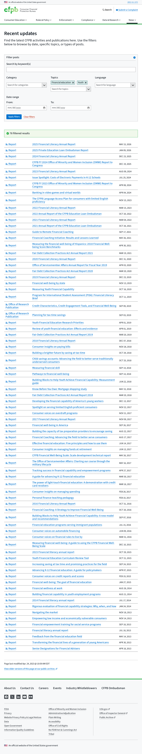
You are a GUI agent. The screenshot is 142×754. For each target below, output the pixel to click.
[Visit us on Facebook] (6, 696)
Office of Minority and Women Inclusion (67, 709)
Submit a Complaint (127, 10)
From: (9, 102)
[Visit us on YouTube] (24, 696)
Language (100, 77)
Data (6, 721)
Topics (54, 77)
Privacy (8, 713)
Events (57, 688)
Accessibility (54, 721)
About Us (10, 688)
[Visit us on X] (12, 696)
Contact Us (27, 688)
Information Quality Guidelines (19, 730)
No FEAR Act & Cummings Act (63, 730)
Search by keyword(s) (18, 64)
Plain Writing (55, 717)
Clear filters (29, 117)
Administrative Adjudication (62, 713)
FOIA (6, 709)
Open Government (13, 725)
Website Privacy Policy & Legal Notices (22, 717)
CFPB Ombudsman (113, 688)
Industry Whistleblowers (81, 688)
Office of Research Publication (17, 306)
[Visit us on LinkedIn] (18, 696)
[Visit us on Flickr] (31, 696)
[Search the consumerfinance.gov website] (107, 10)
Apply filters (14, 116)
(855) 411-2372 (132, 2)
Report (11, 144)
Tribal (51, 734)
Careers (43, 688)
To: (52, 102)
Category (11, 77)
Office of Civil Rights (58, 725)
